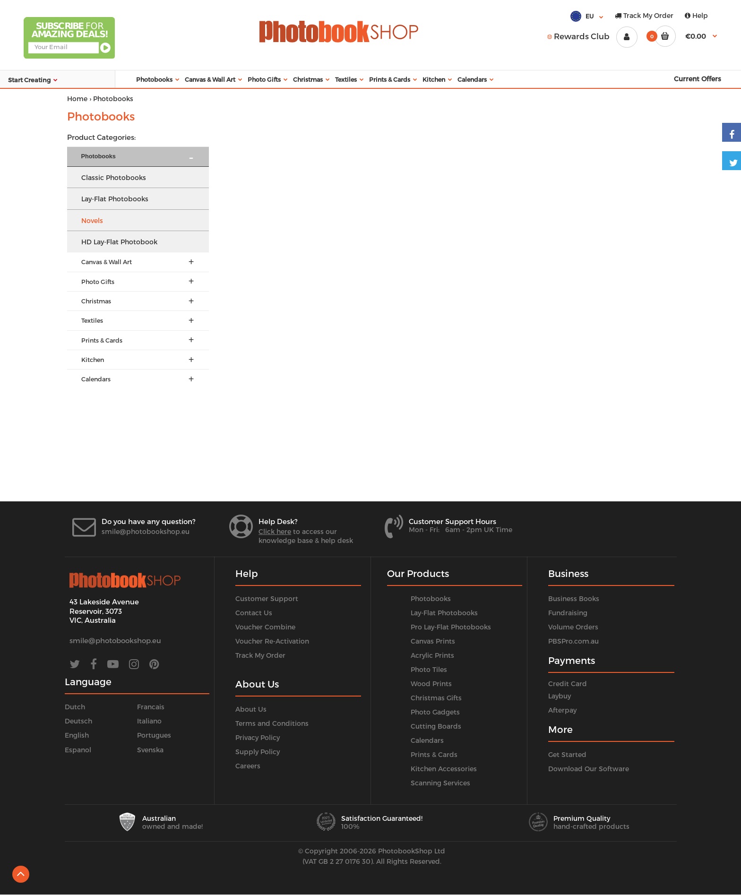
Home (77, 99)
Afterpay (562, 710)
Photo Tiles (429, 669)
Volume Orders (573, 627)
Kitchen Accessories (444, 769)
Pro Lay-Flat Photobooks (451, 627)
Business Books (573, 598)
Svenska (150, 750)
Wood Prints (431, 684)
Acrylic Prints (432, 655)
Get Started (567, 754)
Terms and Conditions (272, 723)
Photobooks (431, 598)
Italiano (149, 721)
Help (696, 15)
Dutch (75, 707)
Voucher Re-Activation (272, 641)
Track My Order (644, 15)
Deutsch (78, 721)
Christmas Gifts (436, 698)
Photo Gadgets (435, 712)
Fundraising (567, 613)
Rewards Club (578, 36)
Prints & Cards (434, 754)
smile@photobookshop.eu (146, 531)
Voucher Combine (265, 627)
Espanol (78, 750)
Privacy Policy (257, 737)
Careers (247, 766)
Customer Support (266, 598)
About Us (251, 709)
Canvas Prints (433, 641)
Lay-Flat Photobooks (444, 613)
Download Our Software (588, 769)
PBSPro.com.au (573, 641)
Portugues (154, 735)
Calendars (427, 740)
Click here (274, 531)
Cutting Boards (436, 726)
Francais (150, 707)
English (77, 735)
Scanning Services (440, 783)
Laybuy (559, 696)
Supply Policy (257, 752)
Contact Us (253, 613)
